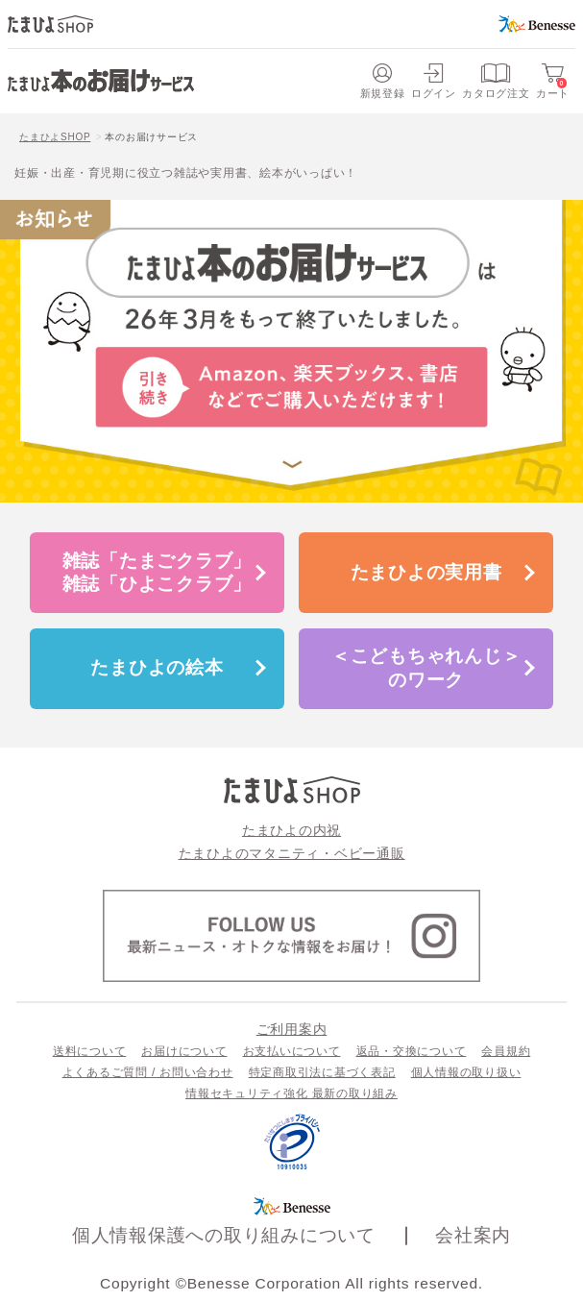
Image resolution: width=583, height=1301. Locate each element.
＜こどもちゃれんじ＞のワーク (426, 667)
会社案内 (473, 1235)
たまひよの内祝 (291, 830)
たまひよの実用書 (426, 572)
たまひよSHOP (54, 137)
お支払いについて (292, 1051)
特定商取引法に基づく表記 (322, 1072)
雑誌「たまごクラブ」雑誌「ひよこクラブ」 (157, 572)
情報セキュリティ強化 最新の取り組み (291, 1093)
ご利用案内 (292, 1029)
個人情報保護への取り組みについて (224, 1235)
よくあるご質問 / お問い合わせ (147, 1072)
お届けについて (184, 1051)
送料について (90, 1051)
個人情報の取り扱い (466, 1072)
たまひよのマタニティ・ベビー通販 (292, 853)
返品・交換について (411, 1051)
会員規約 (505, 1051)
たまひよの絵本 (156, 667)
